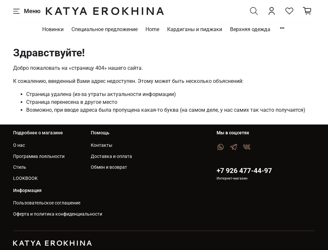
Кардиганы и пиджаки (194, 29)
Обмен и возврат (109, 167)
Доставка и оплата (111, 156)
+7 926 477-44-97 (244, 171)
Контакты (101, 145)
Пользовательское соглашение (46, 203)
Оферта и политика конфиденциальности (57, 214)
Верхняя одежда (250, 29)
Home (152, 29)
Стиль (19, 167)
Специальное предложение (104, 29)
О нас (19, 145)
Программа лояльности (39, 156)
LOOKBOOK (25, 178)
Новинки (53, 29)
